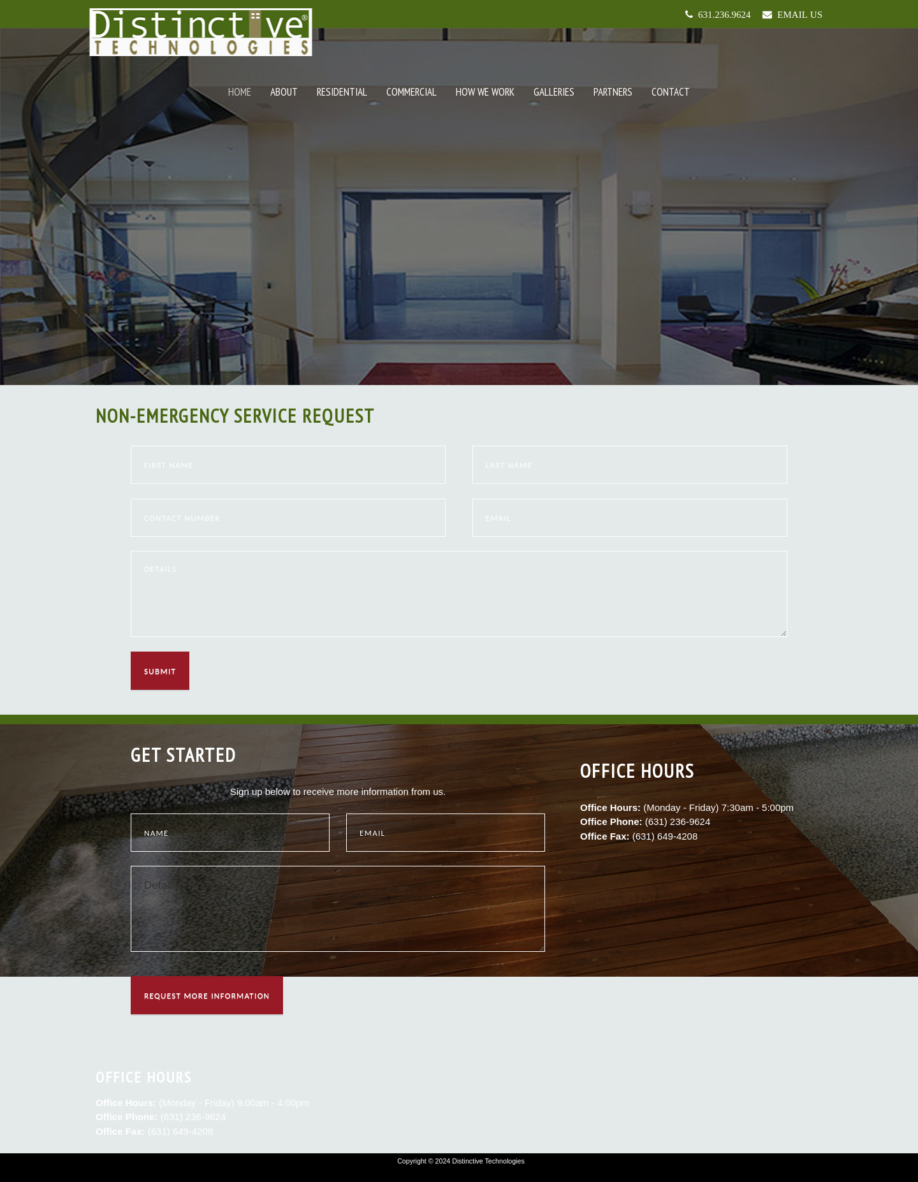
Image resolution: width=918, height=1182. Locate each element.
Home (239, 92)
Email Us (797, 14)
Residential (342, 92)
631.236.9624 (722, 14)
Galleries (554, 92)
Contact (671, 92)
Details (338, 909)
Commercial (411, 92)
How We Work (485, 92)
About (284, 92)
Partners (613, 92)
